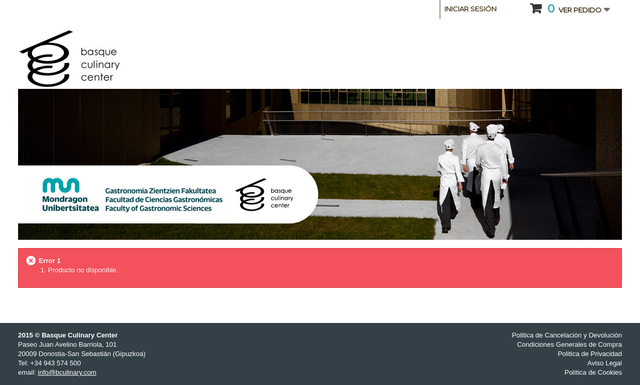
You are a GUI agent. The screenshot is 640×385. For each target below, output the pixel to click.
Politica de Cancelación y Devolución (567, 335)
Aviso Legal (604, 363)
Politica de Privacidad (590, 354)
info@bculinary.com (67, 372)
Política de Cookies (593, 372)
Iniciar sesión (470, 9)
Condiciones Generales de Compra (569, 344)
